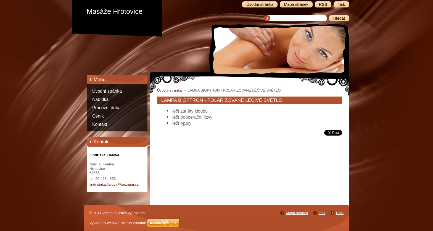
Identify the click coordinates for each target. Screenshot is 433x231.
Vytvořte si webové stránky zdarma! (117, 223)
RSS (340, 213)
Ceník (98, 116)
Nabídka (100, 99)
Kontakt (99, 124)
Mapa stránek (297, 213)
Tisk (322, 213)
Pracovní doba (106, 107)
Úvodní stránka (107, 91)
